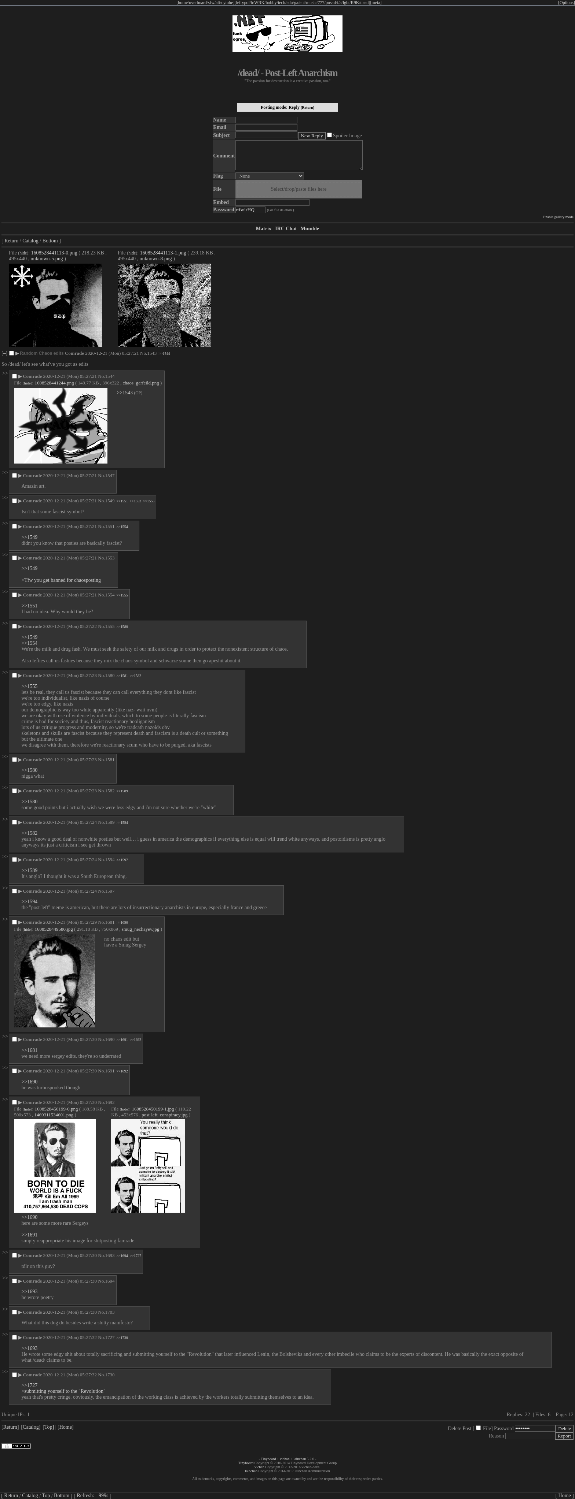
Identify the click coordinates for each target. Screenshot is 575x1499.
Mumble (310, 228)
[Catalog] (30, 1427)
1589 (109, 822)
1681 (109, 922)
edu (289, 2)
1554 (109, 595)
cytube (227, 2)
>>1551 (122, 501)
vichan (285, 1459)
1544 (109, 376)
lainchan (299, 1459)
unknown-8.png (156, 258)
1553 (109, 558)
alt (218, 2)
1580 (109, 675)
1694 (109, 1281)
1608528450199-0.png (56, 1109)
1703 (109, 1312)
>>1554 (122, 527)
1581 (109, 759)
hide (23, 253)
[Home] (66, 1427)
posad (331, 2)
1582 (109, 790)
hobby (271, 2)
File (487, 1428)
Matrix (263, 228)
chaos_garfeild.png (141, 383)
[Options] (566, 2)
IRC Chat (286, 228)
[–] (4, 353)
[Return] (307, 107)
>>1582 (135, 676)
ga (296, 2)
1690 (109, 1039)
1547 (109, 475)
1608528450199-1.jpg (153, 1109)
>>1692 (135, 1040)
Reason (496, 1436)
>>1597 (122, 860)
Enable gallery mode (558, 217)
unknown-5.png (47, 258)
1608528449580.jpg (53, 929)
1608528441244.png (54, 383)
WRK (259, 2)
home (183, 2)
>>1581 (122, 676)
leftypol (242, 2)
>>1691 (122, 1040)
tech (281, 2)
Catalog (30, 240)
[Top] (48, 1427)
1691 (109, 1071)
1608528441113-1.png (163, 253)
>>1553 (135, 501)
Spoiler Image (347, 135)
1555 (109, 626)
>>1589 (122, 791)
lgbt (346, 2)
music (311, 2)
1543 (152, 353)
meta (375, 2)
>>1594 (122, 823)
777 (321, 2)
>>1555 (148, 501)
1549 (109, 500)
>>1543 (125, 392)
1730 (109, 1374)
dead (364, 2)
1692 (109, 1102)
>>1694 (122, 1256)
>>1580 (122, 627)
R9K (355, 2)
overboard (198, 2)
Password (504, 1428)
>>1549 (29, 537)
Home (564, 1495)
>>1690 (122, 922)
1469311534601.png (53, 1114)
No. (143, 353)
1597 (109, 891)
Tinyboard (268, 1459)
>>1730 (122, 1338)
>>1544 (164, 353)
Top (46, 1495)
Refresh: (92, 1495)
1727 (109, 1337)
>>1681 (29, 1050)
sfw (211, 2)
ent (302, 2)
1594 (109, 859)
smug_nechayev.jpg (141, 929)
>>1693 (29, 1291)
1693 (109, 1255)
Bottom (50, 240)
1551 (109, 526)
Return (11, 240)
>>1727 (135, 1256)
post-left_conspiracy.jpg (164, 1114)
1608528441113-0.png (54, 253)
